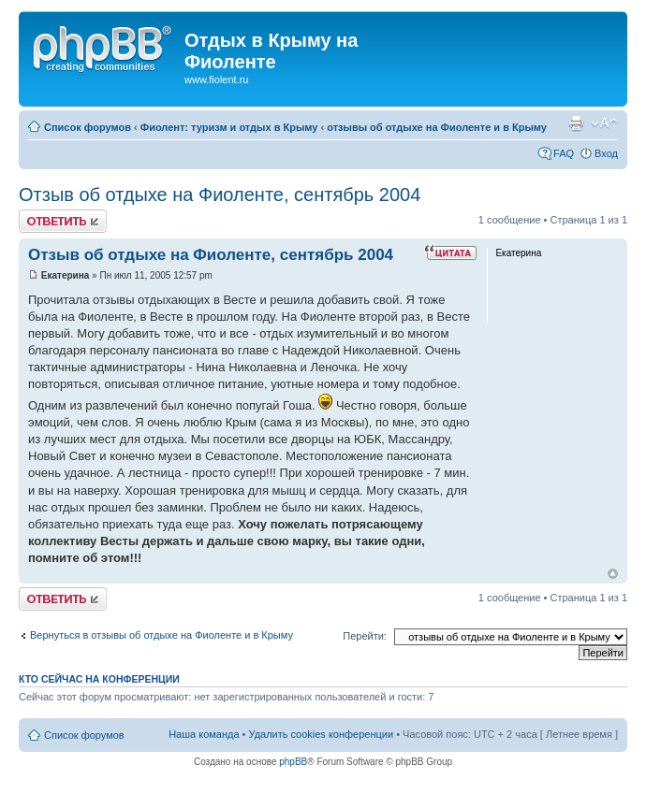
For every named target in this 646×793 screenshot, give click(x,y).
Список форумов (87, 127)
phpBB (293, 762)
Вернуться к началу (613, 574)
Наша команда (204, 734)
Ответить (63, 221)
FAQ (563, 153)
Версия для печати (575, 123)
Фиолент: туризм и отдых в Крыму (229, 127)
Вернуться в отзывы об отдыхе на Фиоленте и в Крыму (161, 635)
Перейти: (365, 636)
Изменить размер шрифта (604, 123)
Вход (606, 153)
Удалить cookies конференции (321, 734)
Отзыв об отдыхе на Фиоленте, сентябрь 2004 (219, 194)
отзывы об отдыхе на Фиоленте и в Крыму (437, 127)
